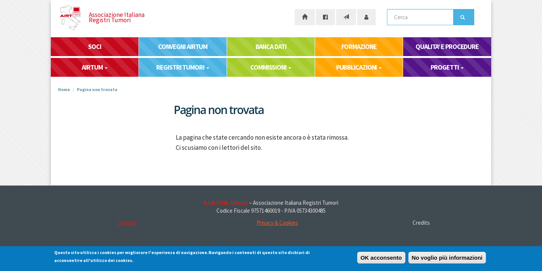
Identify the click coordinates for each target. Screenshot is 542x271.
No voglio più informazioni (447, 259)
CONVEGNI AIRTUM (183, 46)
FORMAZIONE (359, 46)
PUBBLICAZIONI (359, 67)
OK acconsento (381, 259)
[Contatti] (346, 17)
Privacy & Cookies (277, 222)
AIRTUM (94, 67)
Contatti (127, 222)
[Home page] (305, 17)
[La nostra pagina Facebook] (325, 17)
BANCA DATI (271, 46)
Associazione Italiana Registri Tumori (117, 17)
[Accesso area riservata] (366, 17)
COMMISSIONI (270, 67)
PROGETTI (447, 67)
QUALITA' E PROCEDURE (447, 46)
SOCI (94, 46)
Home (64, 89)
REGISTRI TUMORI (182, 67)
